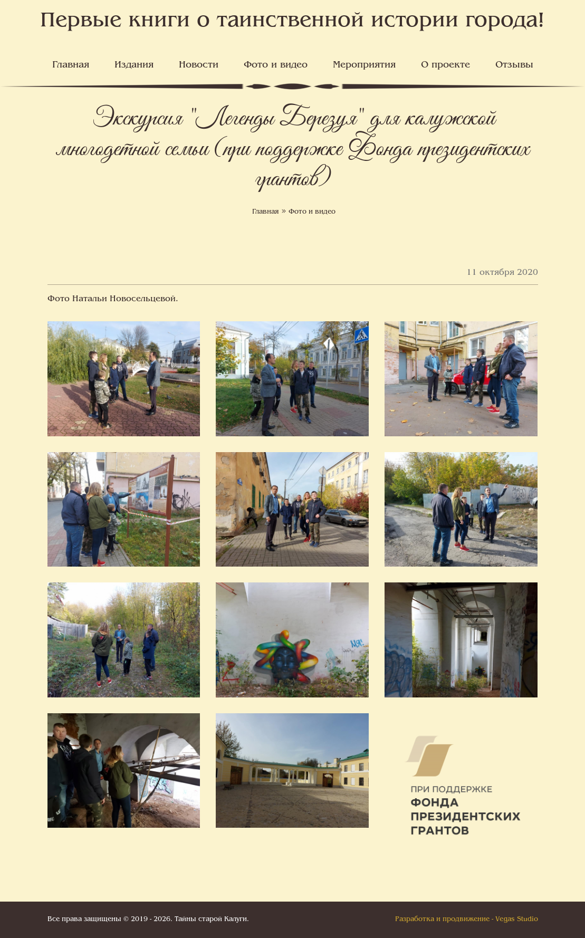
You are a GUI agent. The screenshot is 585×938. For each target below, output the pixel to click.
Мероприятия (364, 65)
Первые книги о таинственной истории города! (292, 21)
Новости (198, 65)
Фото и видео (276, 65)
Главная (70, 65)
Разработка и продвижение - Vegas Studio (466, 919)
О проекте (445, 65)
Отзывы (514, 65)
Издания (134, 65)
